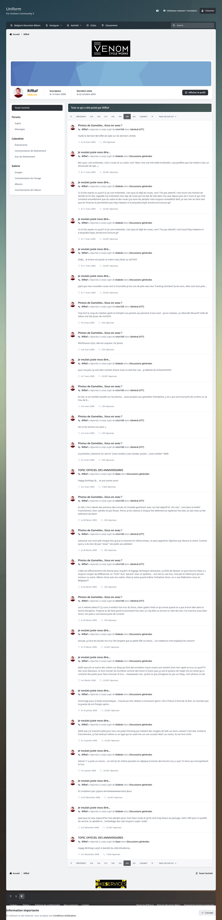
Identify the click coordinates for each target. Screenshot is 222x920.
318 (112, 117)
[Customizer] (157, 11)
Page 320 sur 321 (168, 117)
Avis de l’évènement (25, 156)
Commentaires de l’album (28, 189)
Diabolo (119, 156)
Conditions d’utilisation (64, 915)
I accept (207, 912)
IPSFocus (150, 905)
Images (19, 172)
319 (120, 117)
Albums (19, 184)
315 (91, 117)
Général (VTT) (137, 129)
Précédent (81, 117)
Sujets (18, 123)
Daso (118, 474)
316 (98, 117)
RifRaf (85, 129)
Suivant (143, 117)
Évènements (21, 144)
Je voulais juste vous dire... (94, 152)
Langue (14, 905)
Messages (20, 129)
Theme (139, 905)
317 (105, 117)
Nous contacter (71, 905)
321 (134, 117)
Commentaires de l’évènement (30, 150)
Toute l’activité (22, 107)
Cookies (85, 905)
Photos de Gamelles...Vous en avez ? (100, 125)
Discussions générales (140, 156)
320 (127, 117)
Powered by (199, 905)
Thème (27, 905)
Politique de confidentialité (47, 905)
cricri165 (119, 129)
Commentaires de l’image (28, 178)
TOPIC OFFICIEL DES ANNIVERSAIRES (100, 470)
